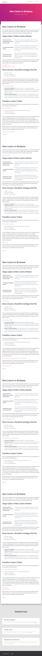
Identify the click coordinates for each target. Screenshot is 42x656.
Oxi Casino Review (6, 300)
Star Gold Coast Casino (7, 365)
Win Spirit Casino (8, 629)
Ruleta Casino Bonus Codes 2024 (9, 66)
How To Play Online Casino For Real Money (11, 569)
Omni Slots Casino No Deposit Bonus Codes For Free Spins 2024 (15, 358)
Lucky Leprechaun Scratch (7, 319)
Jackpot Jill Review (6, 589)
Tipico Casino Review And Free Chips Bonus (11, 438)
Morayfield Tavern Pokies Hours (11, 639)
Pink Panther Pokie (6, 65)
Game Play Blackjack (6, 155)
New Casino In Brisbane (9, 619)
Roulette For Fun (5, 242)
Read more (35, 622)
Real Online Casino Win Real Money (9, 131)
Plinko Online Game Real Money (8, 85)
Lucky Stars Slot (5, 587)
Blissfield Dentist (6, 653)
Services (12, 653)
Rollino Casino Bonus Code (7, 108)
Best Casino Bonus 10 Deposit (8, 224)
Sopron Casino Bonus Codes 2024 (9, 418)
